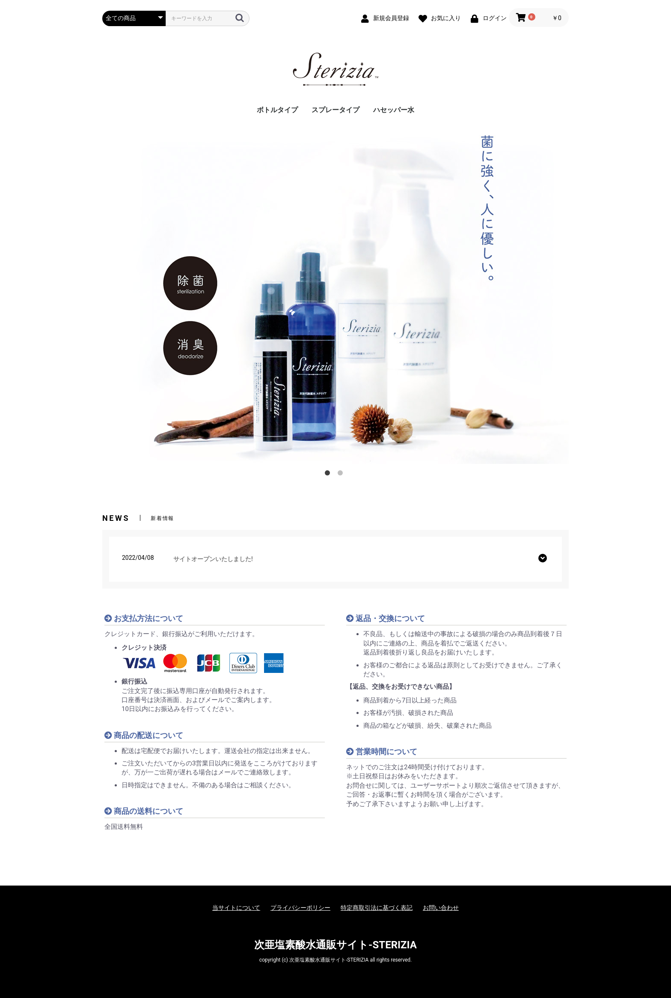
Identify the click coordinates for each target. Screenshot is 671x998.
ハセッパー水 (393, 110)
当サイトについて (236, 907)
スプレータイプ (335, 110)
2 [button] (342, 474)
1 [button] (329, 474)
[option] (335, 292)
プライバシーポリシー (300, 907)
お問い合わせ (441, 907)
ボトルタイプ (277, 110)
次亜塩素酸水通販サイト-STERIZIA (335, 945)
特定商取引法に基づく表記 (377, 907)
